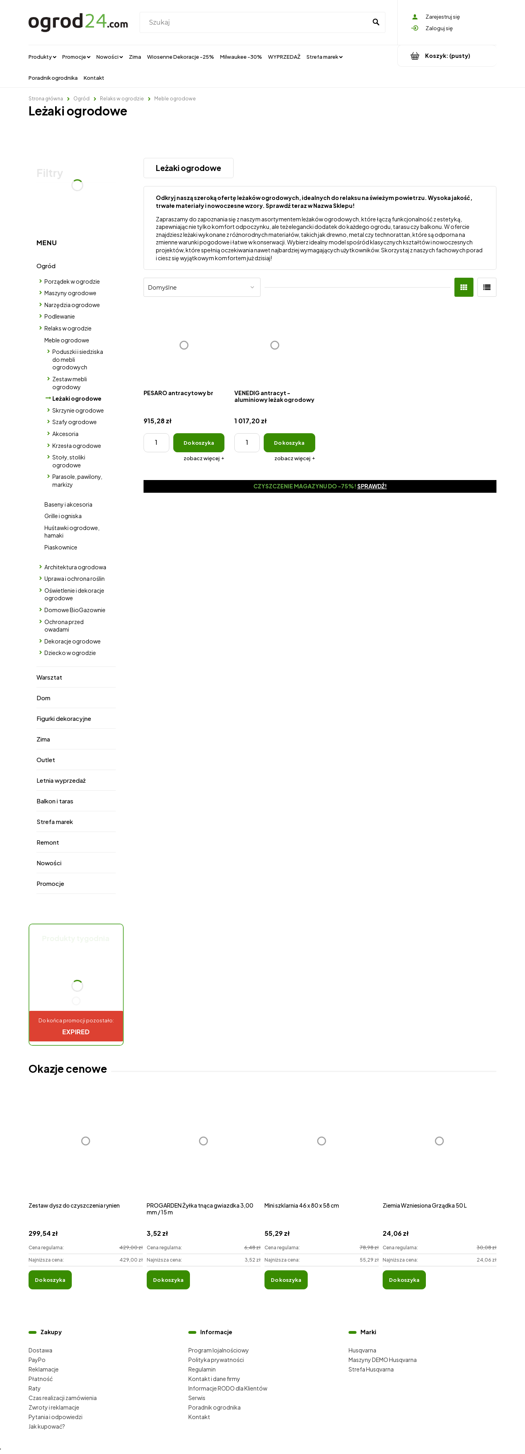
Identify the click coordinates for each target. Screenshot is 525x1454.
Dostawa (40, 1350)
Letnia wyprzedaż (61, 780)
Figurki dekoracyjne (63, 718)
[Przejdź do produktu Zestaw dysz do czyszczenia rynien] (86, 1149)
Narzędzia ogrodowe (72, 304)
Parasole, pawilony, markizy (77, 480)
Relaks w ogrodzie (68, 328)
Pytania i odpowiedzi (55, 1416)
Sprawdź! (372, 486)
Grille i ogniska (63, 515)
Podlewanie (59, 316)
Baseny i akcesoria (68, 504)
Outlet (45, 759)
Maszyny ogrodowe (70, 292)
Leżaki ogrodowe (77, 398)
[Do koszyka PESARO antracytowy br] (198, 442)
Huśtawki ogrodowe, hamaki (72, 531)
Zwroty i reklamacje (54, 1407)
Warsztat (49, 677)
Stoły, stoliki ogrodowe (68, 461)
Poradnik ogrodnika (214, 1407)
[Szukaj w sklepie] (255, 22)
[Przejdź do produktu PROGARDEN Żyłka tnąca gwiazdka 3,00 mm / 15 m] (204, 1149)
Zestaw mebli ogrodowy (69, 382)
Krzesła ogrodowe (76, 445)
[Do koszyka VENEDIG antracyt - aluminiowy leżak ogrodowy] (289, 442)
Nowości (48, 862)
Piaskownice (60, 547)
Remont (47, 842)
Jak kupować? (47, 1426)
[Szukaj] (376, 22)
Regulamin (202, 1369)
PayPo (37, 1359)
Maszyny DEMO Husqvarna (383, 1359)
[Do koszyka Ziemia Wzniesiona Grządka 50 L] (404, 1279)
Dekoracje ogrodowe (72, 641)
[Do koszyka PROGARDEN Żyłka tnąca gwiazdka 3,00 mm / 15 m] (168, 1279)
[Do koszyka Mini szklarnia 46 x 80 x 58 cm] (286, 1279)
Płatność (41, 1378)
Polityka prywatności (216, 1359)
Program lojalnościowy (218, 1350)
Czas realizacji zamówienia (63, 1397)
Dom (43, 697)
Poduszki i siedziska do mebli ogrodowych (77, 359)
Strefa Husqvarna (371, 1369)
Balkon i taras (54, 801)
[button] (204, 458)
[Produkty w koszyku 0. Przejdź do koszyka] (447, 55)
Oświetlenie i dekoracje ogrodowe (74, 594)
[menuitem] (42, 56)
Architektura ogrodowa (75, 566)
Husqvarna (362, 1350)
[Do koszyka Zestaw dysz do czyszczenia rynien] (50, 1279)
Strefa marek (54, 821)
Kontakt (199, 1416)
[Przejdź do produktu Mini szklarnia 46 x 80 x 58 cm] (321, 1149)
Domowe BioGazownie (74, 609)
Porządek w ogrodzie (72, 281)
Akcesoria (65, 433)
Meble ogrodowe (66, 340)
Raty (35, 1388)
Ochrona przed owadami (64, 625)
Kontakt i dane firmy (214, 1378)
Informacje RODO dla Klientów (227, 1388)
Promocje (50, 883)
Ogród (46, 265)
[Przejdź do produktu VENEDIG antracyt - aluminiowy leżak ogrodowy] (274, 345)
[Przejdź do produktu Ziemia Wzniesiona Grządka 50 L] (440, 1149)
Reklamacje (44, 1369)
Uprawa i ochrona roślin (74, 578)
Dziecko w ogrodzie (70, 652)
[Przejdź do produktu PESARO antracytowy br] (184, 345)
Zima (43, 739)
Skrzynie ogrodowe (78, 410)
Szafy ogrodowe (74, 421)
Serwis (196, 1397)
